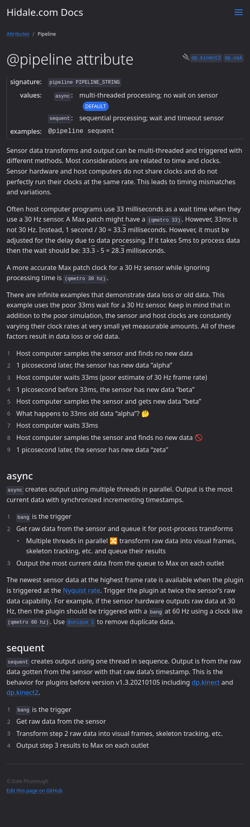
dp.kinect (206, 682)
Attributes (18, 33)
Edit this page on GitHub (34, 790)
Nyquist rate (81, 590)
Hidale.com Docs (45, 12)
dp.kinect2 (22, 692)
